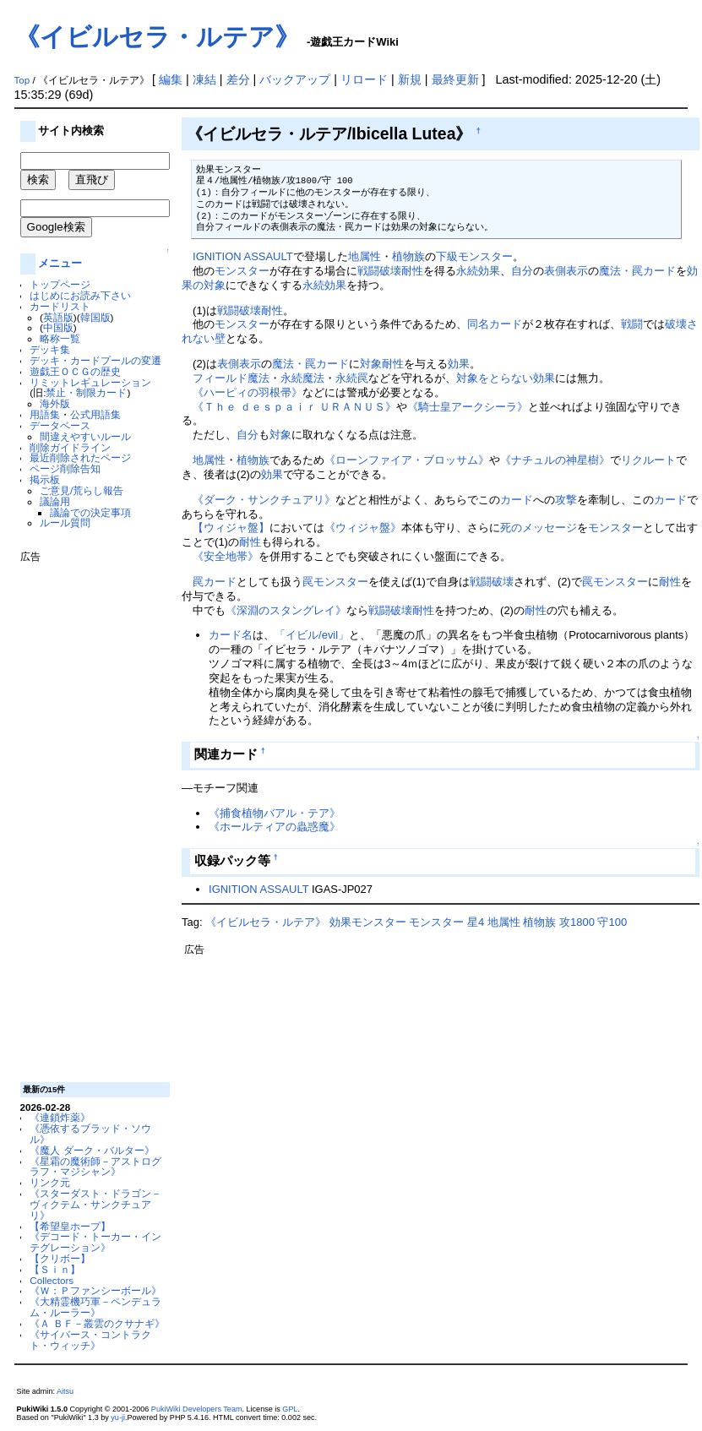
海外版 (55, 403)
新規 (410, 79)
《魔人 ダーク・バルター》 (92, 1150)
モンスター (242, 270)
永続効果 (478, 270)
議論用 (55, 501)
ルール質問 (65, 522)
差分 (238, 79)
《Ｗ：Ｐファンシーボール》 (95, 1290)
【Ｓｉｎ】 (55, 1269)
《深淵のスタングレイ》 (286, 610)
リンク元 (50, 1182)
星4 (475, 922)
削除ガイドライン (70, 447)
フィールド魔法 (231, 378)
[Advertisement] (87, 816)
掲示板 (45, 479)
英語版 (58, 317)
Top (22, 80)
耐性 (412, 270)
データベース (60, 425)
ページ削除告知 (65, 468)
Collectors (51, 1280)
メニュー (60, 263)
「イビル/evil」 (312, 634)
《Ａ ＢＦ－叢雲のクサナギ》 (97, 1323)
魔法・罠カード (637, 270)
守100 (612, 922)
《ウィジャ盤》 (362, 527)
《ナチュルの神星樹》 (555, 460)
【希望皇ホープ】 (70, 1226)
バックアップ (294, 79)
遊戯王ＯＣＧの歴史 (75, 371)
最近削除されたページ (80, 457)
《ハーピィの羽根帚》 (247, 392)
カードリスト (60, 306)
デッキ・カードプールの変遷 (95, 360)
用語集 (45, 414)
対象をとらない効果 (505, 378)
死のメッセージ (538, 527)
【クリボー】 (60, 1258)
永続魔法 (302, 378)
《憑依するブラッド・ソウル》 (90, 1134)
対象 (371, 363)
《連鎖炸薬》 (60, 1117)
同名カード (494, 324)
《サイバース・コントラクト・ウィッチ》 (90, 1340)
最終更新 (455, 79)
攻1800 (577, 922)
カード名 (231, 634)
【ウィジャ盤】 (231, 527)
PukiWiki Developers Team (196, 1409)
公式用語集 (95, 414)
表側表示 (566, 270)
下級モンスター (474, 256)
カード (516, 499)
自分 (522, 270)
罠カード (215, 581)
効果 (459, 363)
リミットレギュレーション (90, 382)
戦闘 (632, 324)
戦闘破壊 (379, 270)
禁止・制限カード (86, 392)
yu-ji (118, 1417)
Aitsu (65, 1391)
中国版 (58, 327)
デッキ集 (50, 349)
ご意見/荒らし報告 (81, 490)
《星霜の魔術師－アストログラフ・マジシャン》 (95, 1167)
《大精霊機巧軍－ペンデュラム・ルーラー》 (95, 1307)
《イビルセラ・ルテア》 (157, 37)
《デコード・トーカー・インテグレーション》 (95, 1242)
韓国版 (95, 317)
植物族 (408, 256)
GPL (289, 1409)
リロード (364, 79)
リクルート (648, 460)
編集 (170, 79)
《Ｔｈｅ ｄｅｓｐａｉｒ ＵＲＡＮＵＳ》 (294, 406)
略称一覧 (60, 338)
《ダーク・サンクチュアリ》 (264, 499)
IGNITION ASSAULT (243, 256)
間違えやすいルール (85, 436)
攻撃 (566, 499)
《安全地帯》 (225, 556)
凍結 (204, 79)
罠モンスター (335, 581)
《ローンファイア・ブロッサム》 (406, 460)
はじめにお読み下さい (80, 295)
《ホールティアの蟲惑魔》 (274, 826)
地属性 (364, 256)
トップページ (60, 284)
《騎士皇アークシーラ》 (467, 406)
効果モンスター (367, 922)
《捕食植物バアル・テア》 (274, 813)
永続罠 (351, 378)
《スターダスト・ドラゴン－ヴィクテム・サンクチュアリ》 (95, 1204)
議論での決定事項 (90, 512)
